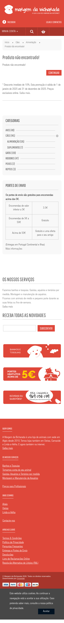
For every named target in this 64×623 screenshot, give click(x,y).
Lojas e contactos (54, 22)
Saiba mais (25, 93)
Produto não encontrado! (14, 47)
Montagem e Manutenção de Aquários (20, 478)
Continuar (53, 73)
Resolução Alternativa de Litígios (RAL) (20, 563)
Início (7, 42)
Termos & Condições (12, 538)
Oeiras (5, 508)
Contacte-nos (8, 521)
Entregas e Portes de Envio (14, 551)
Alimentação (31, 42)
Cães (18, 42)
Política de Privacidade (13, 542)
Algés (5, 504)
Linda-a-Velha (8, 512)
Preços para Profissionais (14, 486)
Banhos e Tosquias (11, 466)
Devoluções (7, 555)
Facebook (11, 22)
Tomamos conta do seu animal (16, 470)
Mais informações (14, 249)
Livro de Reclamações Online (16, 559)
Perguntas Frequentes (12, 546)
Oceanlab (21, 578)
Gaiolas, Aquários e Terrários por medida (21, 474)
